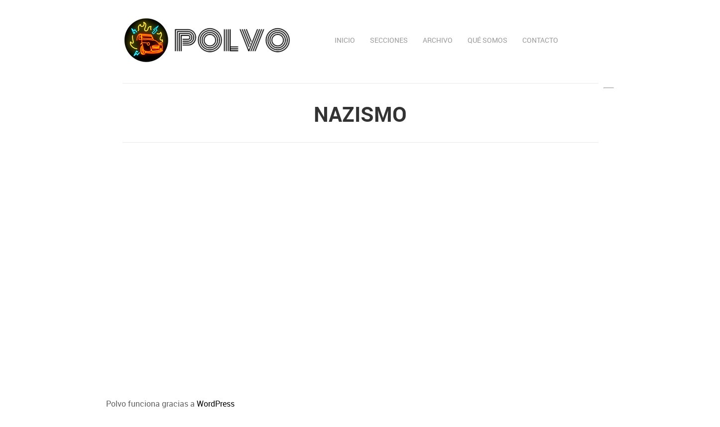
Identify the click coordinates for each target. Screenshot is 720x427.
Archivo (438, 40)
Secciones (389, 40)
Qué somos (487, 40)
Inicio (345, 40)
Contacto (540, 40)
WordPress (216, 403)
